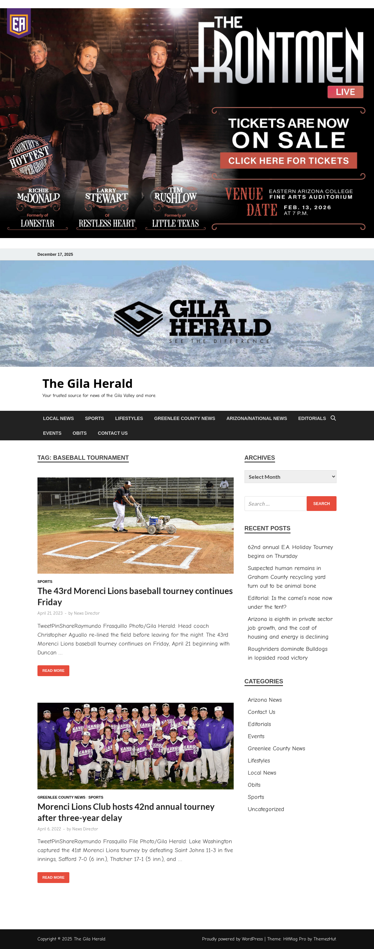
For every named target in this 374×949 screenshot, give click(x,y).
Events (52, 433)
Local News (58, 418)
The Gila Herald (87, 383)
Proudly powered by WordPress (232, 939)
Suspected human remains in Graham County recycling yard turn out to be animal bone (287, 577)
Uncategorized (266, 809)
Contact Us (113, 433)
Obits (80, 433)
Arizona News (265, 699)
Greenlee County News (184, 418)
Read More (50, 669)
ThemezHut (325, 939)
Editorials (312, 418)
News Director (87, 613)
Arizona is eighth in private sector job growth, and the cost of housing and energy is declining (290, 628)
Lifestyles (129, 418)
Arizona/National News (256, 418)
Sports (94, 418)
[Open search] (333, 418)
